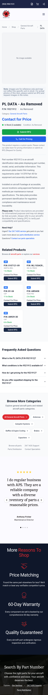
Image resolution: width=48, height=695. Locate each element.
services (36, 254)
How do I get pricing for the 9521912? (24, 373)
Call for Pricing (24, 139)
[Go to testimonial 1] (20, 506)
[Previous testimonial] (6, 479)
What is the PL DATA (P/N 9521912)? (24, 358)
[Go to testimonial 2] (22, 506)
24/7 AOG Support (32, 425)
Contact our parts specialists (22, 238)
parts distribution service (30, 235)
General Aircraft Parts (18, 114)
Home (4, 27)
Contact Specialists (32, 428)
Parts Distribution (15, 428)
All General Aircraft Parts (24, 417)
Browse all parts (15, 425)
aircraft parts (16, 254)
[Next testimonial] (41, 479)
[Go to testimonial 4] (27, 506)
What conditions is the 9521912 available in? (24, 365)
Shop (14, 27)
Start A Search (24, 677)
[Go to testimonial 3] (25, 506)
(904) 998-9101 (8, 4)
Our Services (17, 665)
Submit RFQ (24, 132)
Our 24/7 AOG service (17, 231)
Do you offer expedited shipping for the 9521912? (24, 381)
